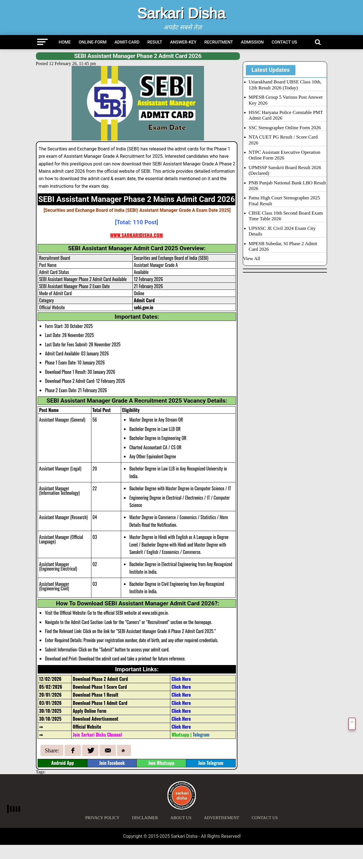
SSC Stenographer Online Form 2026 (285, 127)
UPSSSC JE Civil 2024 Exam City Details (282, 231)
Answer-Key (183, 42)
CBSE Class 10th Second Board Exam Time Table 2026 (286, 215)
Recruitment (218, 42)
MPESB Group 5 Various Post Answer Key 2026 (286, 99)
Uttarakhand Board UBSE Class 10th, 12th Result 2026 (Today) (285, 84)
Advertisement (221, 817)
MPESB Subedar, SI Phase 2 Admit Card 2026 (283, 246)
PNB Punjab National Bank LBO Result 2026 (287, 185)
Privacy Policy (102, 817)
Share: (52, 750)
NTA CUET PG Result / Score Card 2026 (283, 139)
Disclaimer (145, 817)
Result (154, 42)
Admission (252, 42)
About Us (180, 817)
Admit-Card (127, 42)
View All (251, 258)
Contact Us (284, 42)
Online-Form (93, 42)
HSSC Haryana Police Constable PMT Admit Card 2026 (286, 115)
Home (65, 42)
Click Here (181, 718)
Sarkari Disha (181, 13)
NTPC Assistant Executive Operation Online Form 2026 (285, 155)
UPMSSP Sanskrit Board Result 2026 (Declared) (285, 170)
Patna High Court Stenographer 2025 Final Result (284, 200)
